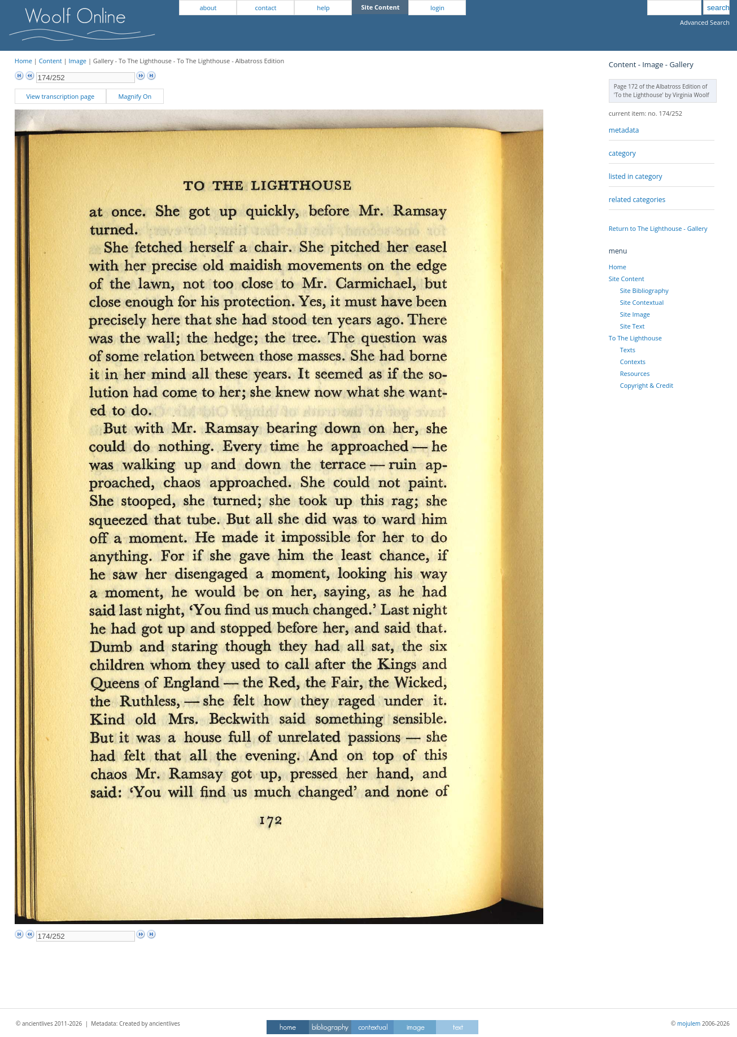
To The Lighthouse (635, 338)
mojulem (688, 1023)
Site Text (632, 326)
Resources (635, 373)
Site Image (635, 314)
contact (266, 7)
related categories (637, 199)
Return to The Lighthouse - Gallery (658, 228)
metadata (624, 130)
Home (23, 60)
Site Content (626, 278)
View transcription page (61, 96)
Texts (627, 349)
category (622, 153)
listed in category (635, 176)
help (323, 7)
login (437, 7)
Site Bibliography (644, 290)
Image (78, 60)
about (207, 7)
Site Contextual (642, 302)
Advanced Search (705, 22)
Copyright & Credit (646, 385)
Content (50, 60)
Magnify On (134, 96)
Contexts (633, 361)
